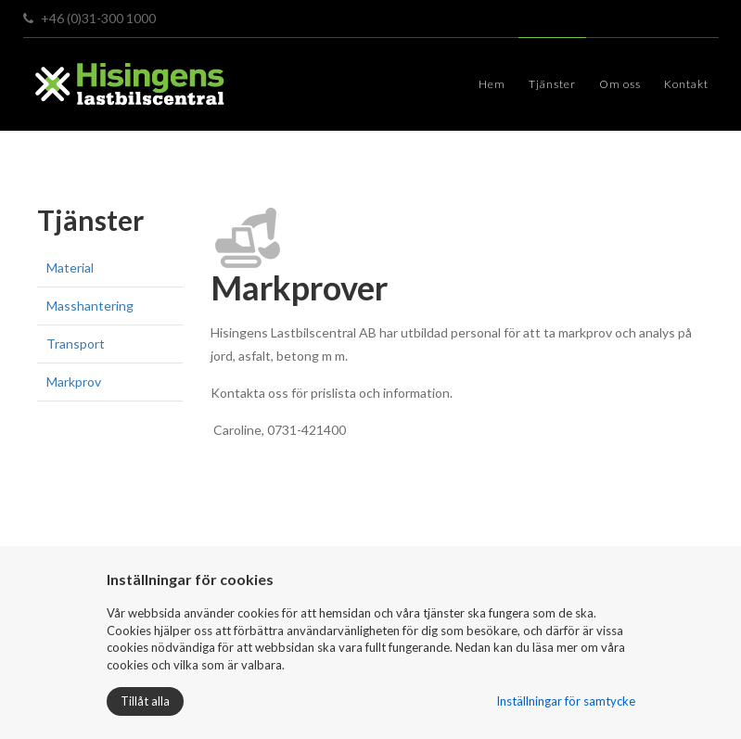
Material (70, 267)
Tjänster (552, 84)
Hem (492, 84)
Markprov (73, 381)
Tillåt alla (145, 701)
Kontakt (686, 84)
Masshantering (90, 305)
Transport (75, 343)
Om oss (620, 84)
